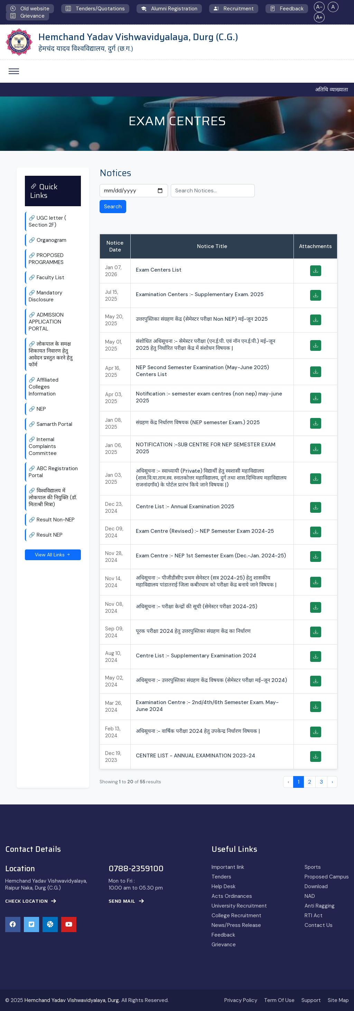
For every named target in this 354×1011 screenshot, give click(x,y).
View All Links (53, 555)
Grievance (224, 944)
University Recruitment (239, 905)
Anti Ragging (320, 905)
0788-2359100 (136, 869)
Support (311, 1000)
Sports (313, 867)
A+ (319, 17)
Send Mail (126, 901)
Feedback (223, 934)
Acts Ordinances (232, 896)
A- (319, 6)
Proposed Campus (327, 876)
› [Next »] (332, 781)
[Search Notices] (213, 190)
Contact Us (319, 925)
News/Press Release (236, 925)
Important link (228, 867)
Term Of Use (279, 1000)
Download (316, 886)
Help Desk (223, 886)
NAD (310, 896)
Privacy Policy (240, 1000)
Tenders (221, 876)
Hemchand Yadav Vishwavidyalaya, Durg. (72, 1000)
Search (113, 206)
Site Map (338, 1000)
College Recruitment (236, 915)
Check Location (30, 901)
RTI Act (314, 915)
